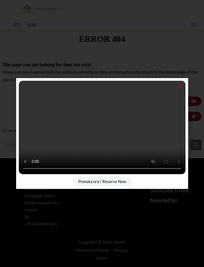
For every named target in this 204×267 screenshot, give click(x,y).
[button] (181, 85)
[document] (102, 133)
